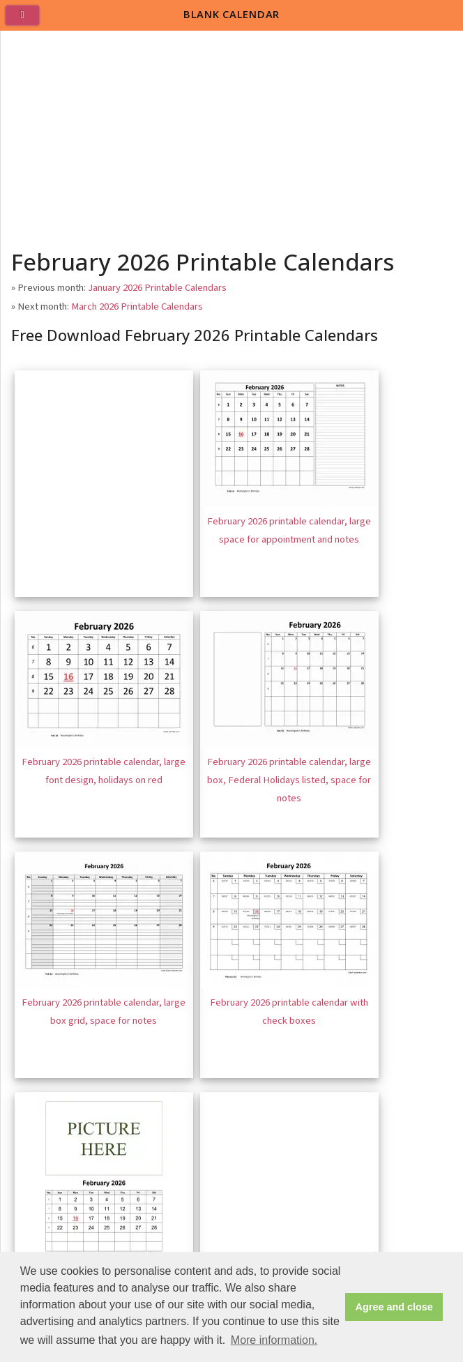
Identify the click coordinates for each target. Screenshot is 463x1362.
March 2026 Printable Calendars (137, 306)
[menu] (28, 21)
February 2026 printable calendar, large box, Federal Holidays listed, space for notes (289, 780)
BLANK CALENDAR (231, 14)
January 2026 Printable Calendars (157, 287)
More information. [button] (274, 1340)
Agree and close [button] (394, 1306)
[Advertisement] (232, 135)
